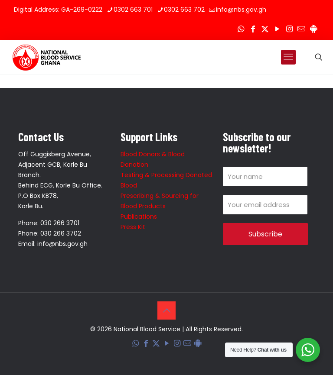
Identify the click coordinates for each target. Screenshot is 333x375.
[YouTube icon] (277, 29)
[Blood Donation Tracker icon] (313, 29)
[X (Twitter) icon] (265, 29)
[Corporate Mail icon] (301, 29)
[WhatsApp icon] (241, 29)
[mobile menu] (288, 57)
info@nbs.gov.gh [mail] (241, 9)
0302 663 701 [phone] (133, 9)
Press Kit (133, 227)
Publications (139, 216)
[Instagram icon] (289, 29)
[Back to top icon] (166, 310)
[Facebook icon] (253, 29)
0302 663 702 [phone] (184, 9)
